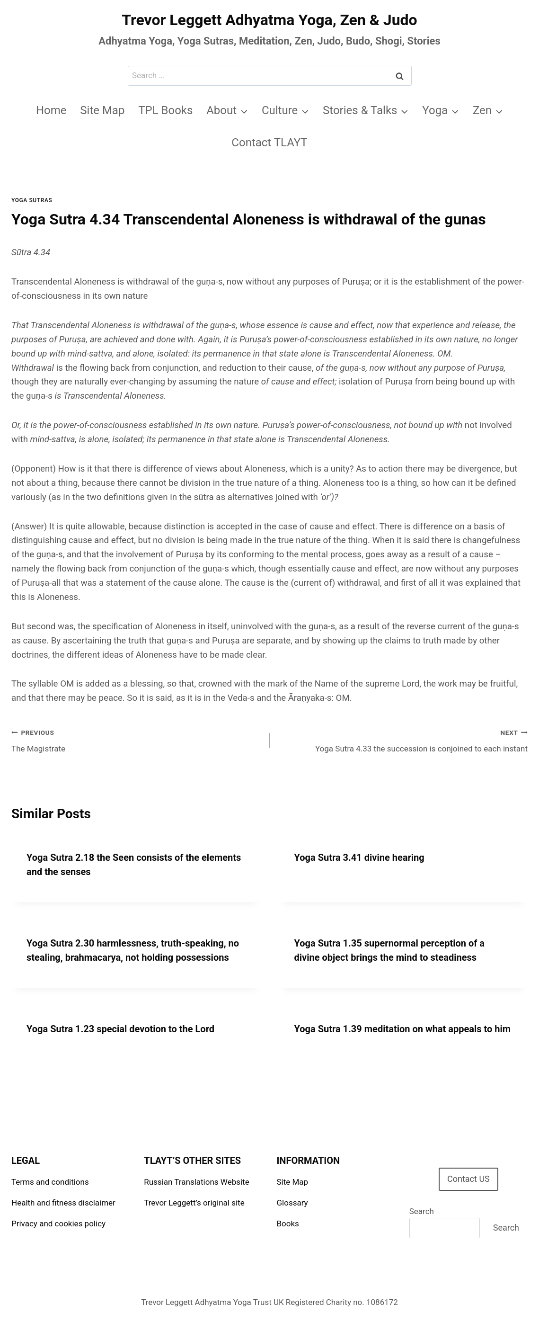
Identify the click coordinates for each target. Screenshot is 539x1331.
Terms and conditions (50, 1182)
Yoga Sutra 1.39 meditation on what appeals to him (402, 1029)
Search (421, 1211)
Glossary (292, 1202)
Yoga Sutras (31, 200)
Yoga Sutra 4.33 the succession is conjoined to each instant (403, 740)
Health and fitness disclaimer (63, 1202)
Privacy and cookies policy (58, 1223)
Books (288, 1223)
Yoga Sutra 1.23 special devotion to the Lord (120, 1029)
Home (51, 110)
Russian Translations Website (196, 1182)
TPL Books (165, 110)
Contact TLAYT (269, 142)
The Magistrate (136, 740)
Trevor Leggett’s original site (194, 1202)
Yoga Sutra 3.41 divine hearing (359, 857)
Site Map (102, 110)
